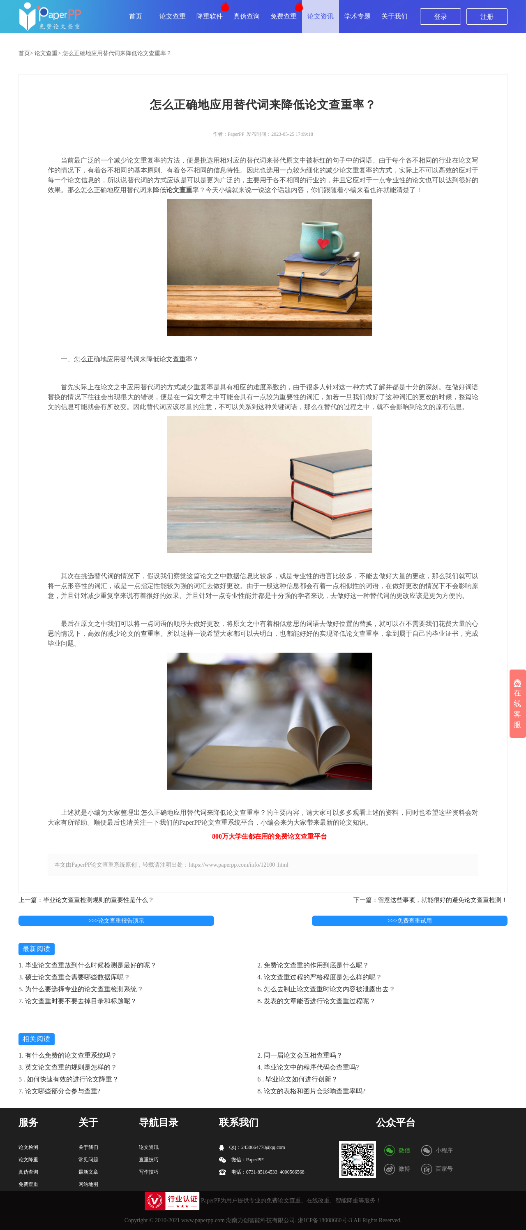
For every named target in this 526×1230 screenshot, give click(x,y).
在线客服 (517, 704)
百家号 (444, 1169)
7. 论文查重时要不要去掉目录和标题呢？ (77, 1000)
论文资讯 (320, 16)
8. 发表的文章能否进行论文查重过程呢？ (316, 1000)
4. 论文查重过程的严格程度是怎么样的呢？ (319, 977)
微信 (404, 1150)
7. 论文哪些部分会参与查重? (59, 1091)
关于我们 (394, 16)
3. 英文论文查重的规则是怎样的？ (67, 1067)
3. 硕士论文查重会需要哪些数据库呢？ (74, 977)
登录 (440, 16)
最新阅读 (37, 948)
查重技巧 (149, 1160)
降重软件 (209, 16)
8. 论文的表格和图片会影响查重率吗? (311, 1091)
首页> (25, 53)
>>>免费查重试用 (410, 921)
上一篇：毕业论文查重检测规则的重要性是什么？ (86, 900)
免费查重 (283, 16)
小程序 (444, 1150)
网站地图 (88, 1184)
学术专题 (357, 16)
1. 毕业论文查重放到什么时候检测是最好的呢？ (87, 965)
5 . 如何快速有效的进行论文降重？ (68, 1079)
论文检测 (28, 1147)
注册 (487, 16)
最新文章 (88, 1172)
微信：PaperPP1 (242, 1160)
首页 (135, 16)
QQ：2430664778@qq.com (252, 1147)
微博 (404, 1169)
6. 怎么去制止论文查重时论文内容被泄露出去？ (326, 989)
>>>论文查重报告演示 (116, 921)
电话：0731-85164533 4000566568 (262, 1172)
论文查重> (48, 53)
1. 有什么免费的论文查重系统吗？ (67, 1055)
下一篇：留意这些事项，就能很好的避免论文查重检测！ (430, 900)
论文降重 (28, 1160)
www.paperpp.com (203, 1220)
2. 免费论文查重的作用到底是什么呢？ (313, 965)
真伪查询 (246, 16)
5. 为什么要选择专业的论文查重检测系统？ (80, 989)
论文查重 (172, 16)
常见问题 (88, 1160)
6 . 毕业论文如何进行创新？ (297, 1079)
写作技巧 (149, 1172)
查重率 (150, 633)
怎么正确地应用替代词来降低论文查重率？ (117, 53)
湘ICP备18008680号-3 (325, 1220)
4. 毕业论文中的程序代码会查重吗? (308, 1067)
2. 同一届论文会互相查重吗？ (300, 1055)
